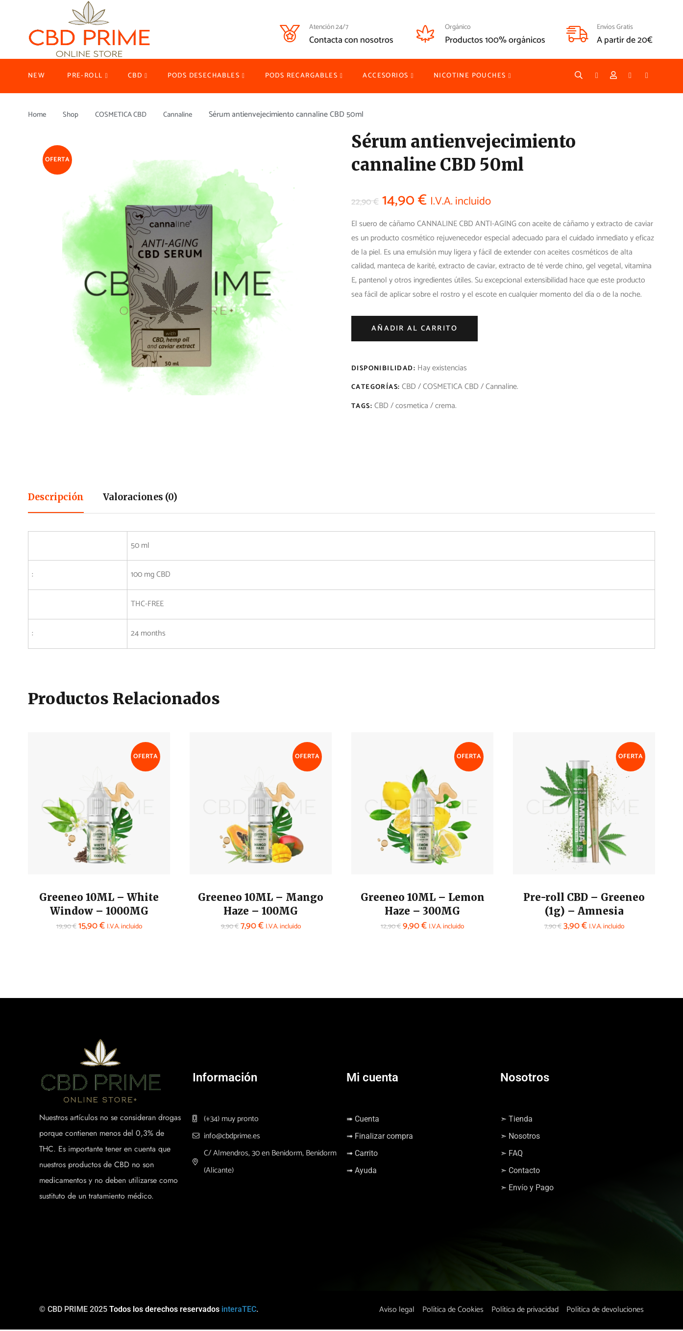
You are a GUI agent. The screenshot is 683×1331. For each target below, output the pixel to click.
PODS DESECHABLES (204, 75)
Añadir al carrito (414, 328)
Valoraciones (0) (150, 498)
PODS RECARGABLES (301, 75)
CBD (135, 75)
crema (445, 405)
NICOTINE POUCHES (470, 75)
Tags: (361, 406)
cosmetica (411, 405)
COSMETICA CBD (126, 114)
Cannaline (188, 114)
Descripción (59, 498)
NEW (36, 75)
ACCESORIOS (385, 75)
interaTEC (238, 1310)
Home (38, 114)
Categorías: (375, 387)
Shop (73, 114)
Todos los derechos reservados (164, 1310)
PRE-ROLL (84, 75)
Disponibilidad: (383, 368)
